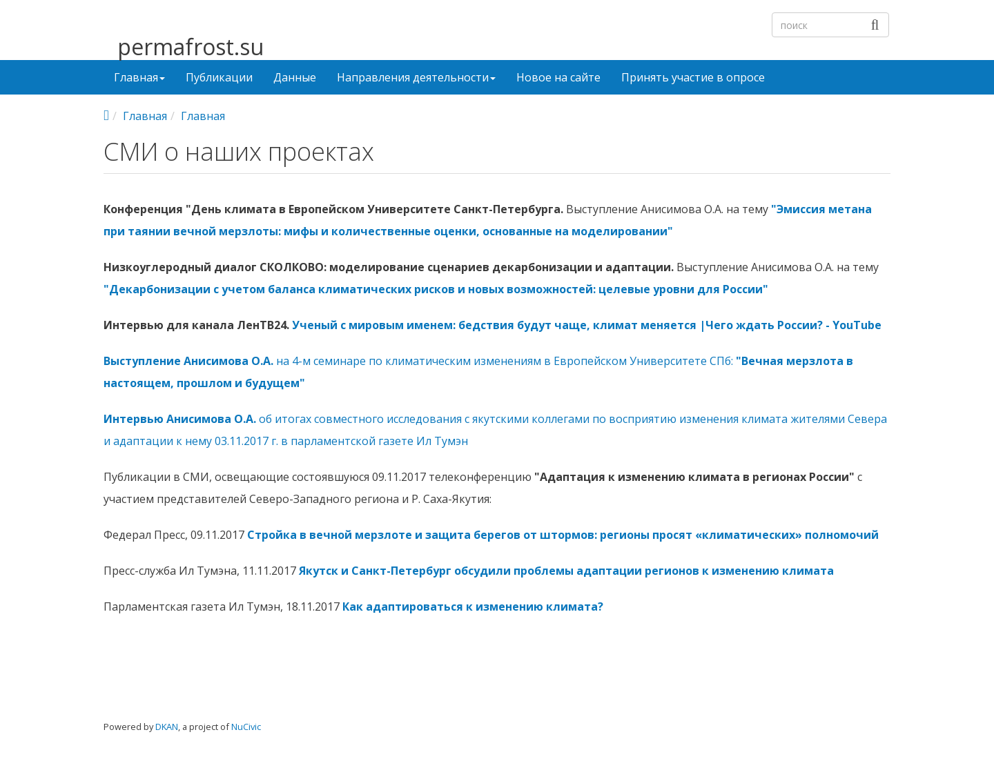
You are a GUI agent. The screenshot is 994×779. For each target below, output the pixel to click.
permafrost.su (190, 47)
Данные (294, 77)
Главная (139, 77)
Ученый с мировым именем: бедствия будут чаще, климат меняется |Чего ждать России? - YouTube (586, 325)
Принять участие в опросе (693, 77)
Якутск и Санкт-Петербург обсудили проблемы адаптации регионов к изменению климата (566, 570)
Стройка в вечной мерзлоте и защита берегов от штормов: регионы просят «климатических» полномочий (563, 534)
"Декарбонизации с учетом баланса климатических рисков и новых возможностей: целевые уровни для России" (436, 289)
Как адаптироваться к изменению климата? (472, 606)
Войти (867, 737)
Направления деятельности (416, 77)
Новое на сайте (558, 77)
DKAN (166, 726)
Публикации (219, 77)
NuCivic (246, 726)
